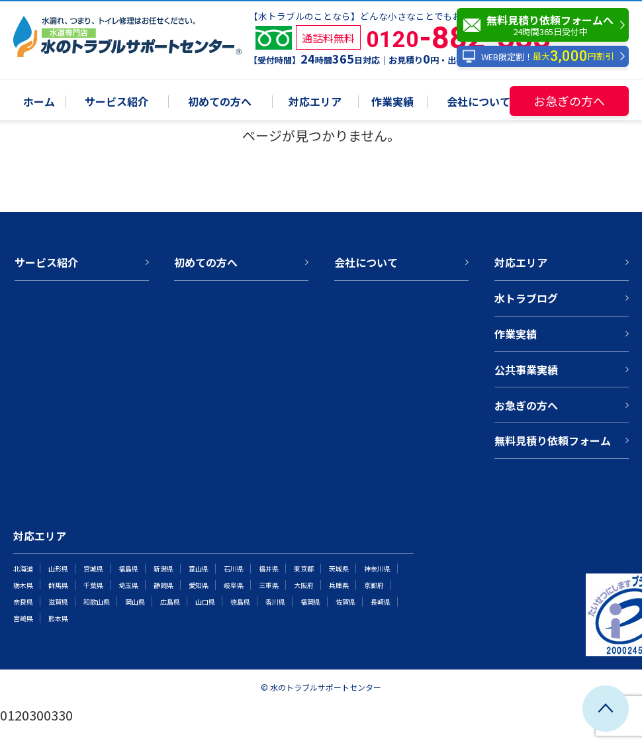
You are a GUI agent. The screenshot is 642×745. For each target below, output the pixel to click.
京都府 (374, 585)
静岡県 (163, 585)
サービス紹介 (116, 102)
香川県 (275, 602)
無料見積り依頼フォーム (552, 440)
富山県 (198, 568)
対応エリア (315, 102)
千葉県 (93, 585)
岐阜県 (234, 585)
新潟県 (163, 568)
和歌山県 (96, 602)
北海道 (23, 568)
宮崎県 (23, 618)
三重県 (269, 585)
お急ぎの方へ (569, 100)
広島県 (170, 602)
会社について (478, 102)
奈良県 (23, 602)
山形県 (58, 568)
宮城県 (93, 568)
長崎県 (380, 602)
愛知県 (198, 585)
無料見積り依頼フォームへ (546, 25)
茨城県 (339, 568)
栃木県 (23, 585)
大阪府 (304, 585)
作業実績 (392, 102)
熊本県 (58, 618)
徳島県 (240, 602)
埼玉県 (128, 585)
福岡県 (310, 602)
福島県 (128, 568)
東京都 (304, 568)
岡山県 (135, 602)
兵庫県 (339, 585)
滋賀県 (58, 602)
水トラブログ (526, 298)
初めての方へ (220, 102)
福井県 (269, 568)
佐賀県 (345, 602)
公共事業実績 (526, 369)
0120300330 (36, 714)
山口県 (205, 602)
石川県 (234, 568)
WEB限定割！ (538, 56)
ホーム (39, 102)
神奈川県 (377, 568)
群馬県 (58, 585)
